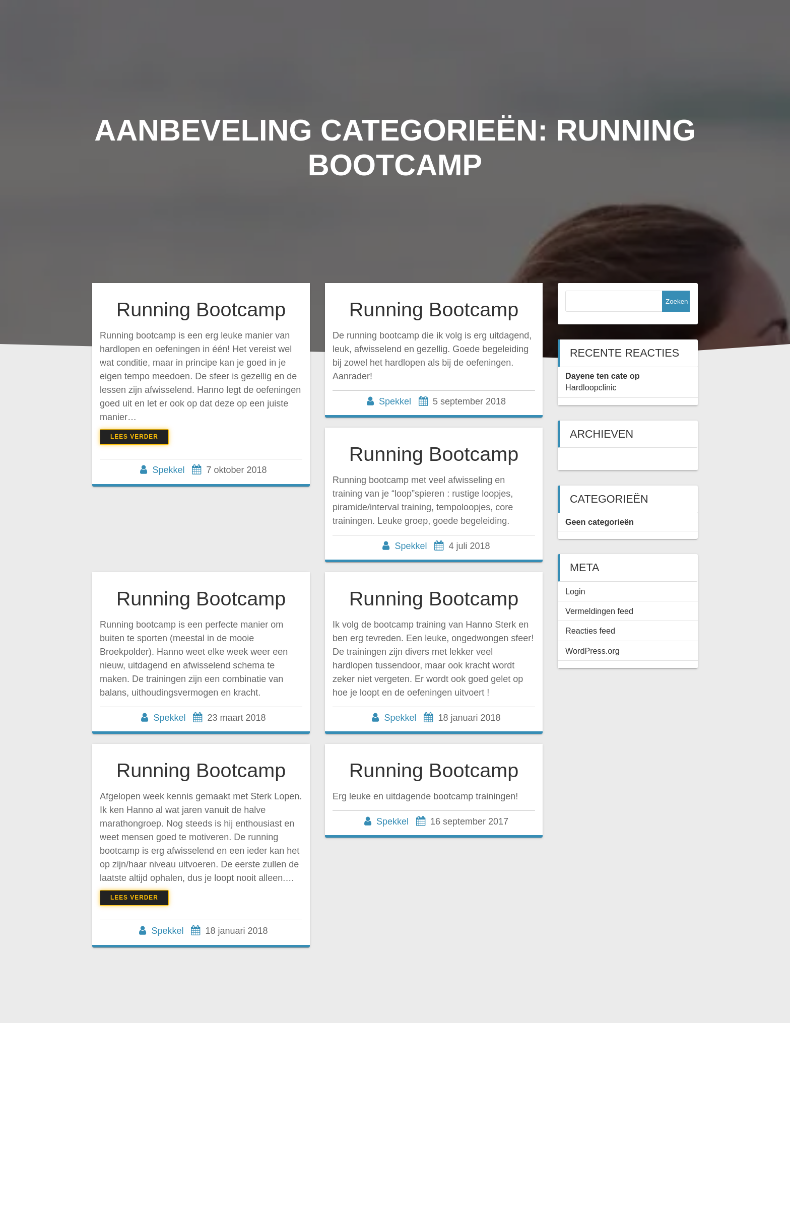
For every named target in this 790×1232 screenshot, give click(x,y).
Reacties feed (590, 630)
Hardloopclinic (591, 387)
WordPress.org (592, 650)
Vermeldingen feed (599, 610)
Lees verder (134, 436)
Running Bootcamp (201, 309)
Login (575, 591)
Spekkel (168, 470)
